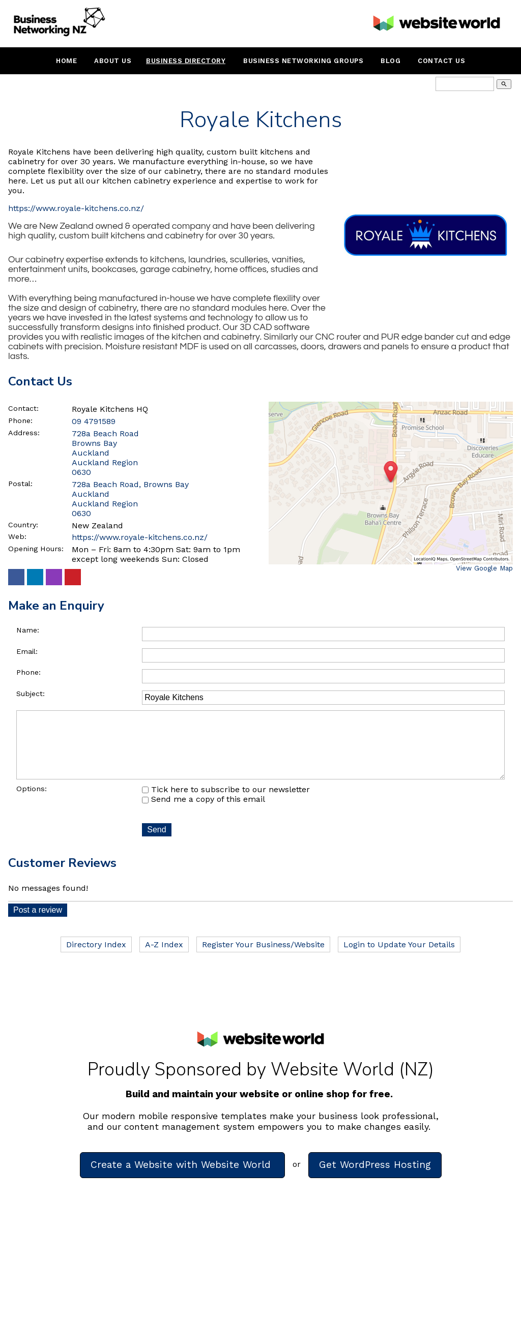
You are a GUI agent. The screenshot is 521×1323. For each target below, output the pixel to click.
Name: (27, 630)
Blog (390, 61)
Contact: (23, 408)
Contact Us (441, 61)
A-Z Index (164, 959)
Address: (24, 433)
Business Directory (185, 61)
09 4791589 (93, 421)
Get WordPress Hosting (375, 1179)
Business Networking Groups (303, 61)
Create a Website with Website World (182, 1179)
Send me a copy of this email (203, 813)
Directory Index (96, 959)
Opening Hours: (36, 549)
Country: (23, 525)
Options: (31, 803)
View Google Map (484, 568)
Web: (17, 536)
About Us (112, 61)
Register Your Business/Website (263, 959)
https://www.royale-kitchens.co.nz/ (76, 208)
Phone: (20, 420)
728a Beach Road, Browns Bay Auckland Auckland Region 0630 (130, 498)
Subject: (30, 693)
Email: (27, 651)
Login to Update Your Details (399, 959)
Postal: (20, 483)
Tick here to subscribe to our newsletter (226, 803)
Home (66, 61)
